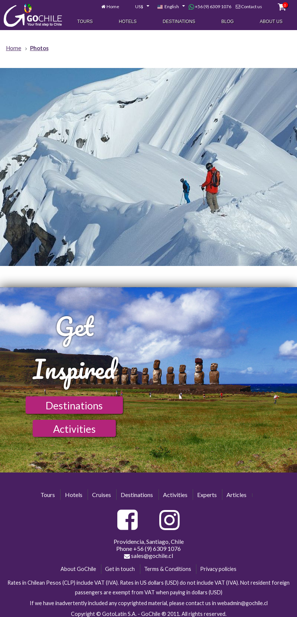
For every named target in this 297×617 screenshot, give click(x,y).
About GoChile (78, 569)
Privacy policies (218, 569)
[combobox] (138, 7)
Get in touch (120, 569)
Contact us (251, 7)
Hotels (128, 22)
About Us (271, 22)
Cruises (101, 494)
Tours (85, 22)
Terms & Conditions (167, 569)
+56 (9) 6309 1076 (210, 7)
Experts (207, 494)
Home (113, 7)
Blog (227, 22)
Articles (236, 494)
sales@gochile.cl (148, 555)
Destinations (179, 22)
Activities (74, 429)
